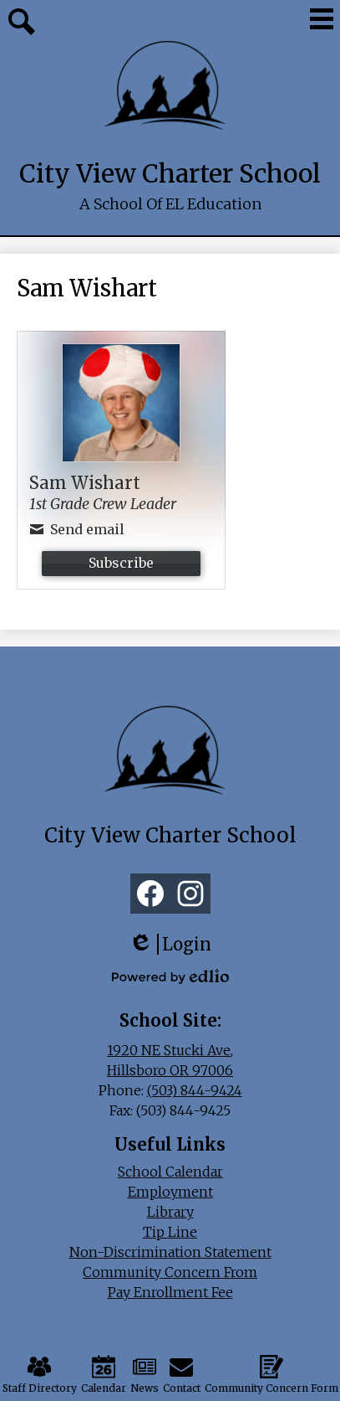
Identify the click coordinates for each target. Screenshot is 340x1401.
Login (170, 944)
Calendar (103, 1374)
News (144, 1374)
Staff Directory (40, 1374)
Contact (181, 1374)
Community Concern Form (271, 1374)
